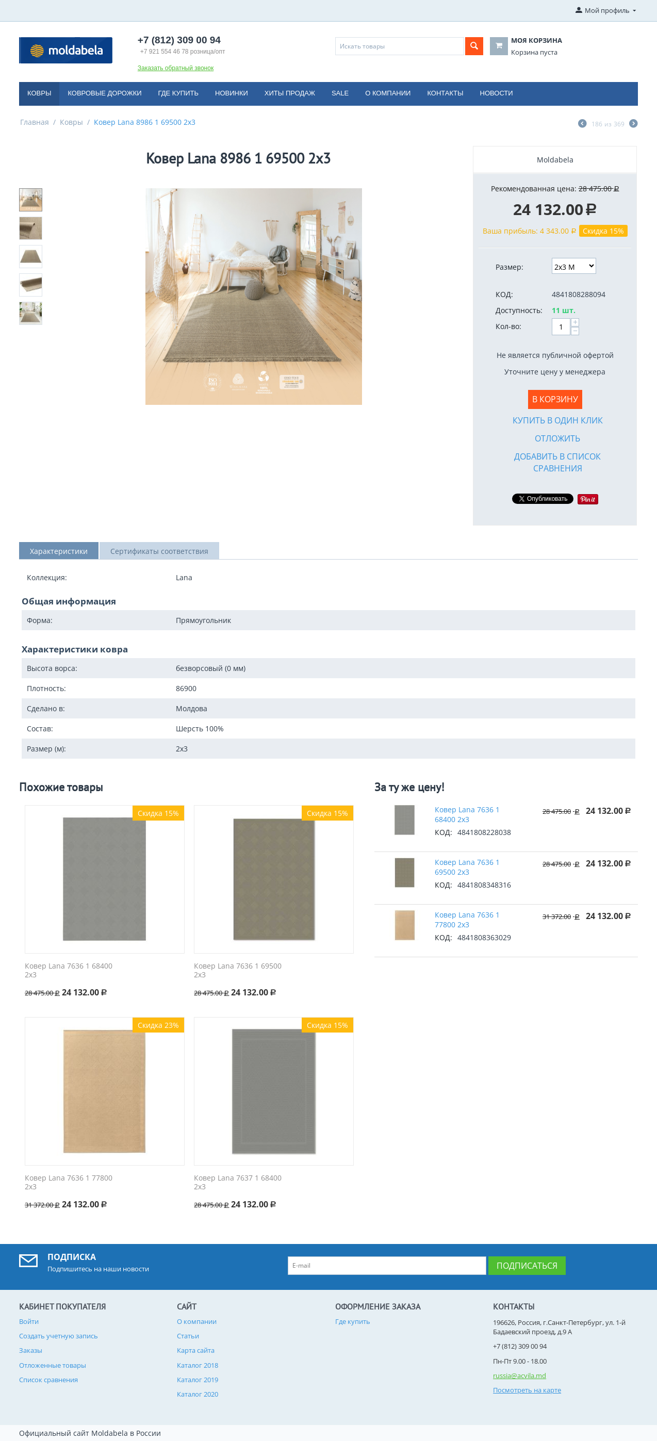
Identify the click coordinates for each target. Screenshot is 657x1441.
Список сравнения (48, 1379)
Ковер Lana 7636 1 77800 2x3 (68, 1182)
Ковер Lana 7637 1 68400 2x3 (238, 1182)
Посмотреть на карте (527, 1390)
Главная (34, 122)
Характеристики (59, 551)
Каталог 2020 (197, 1394)
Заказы (30, 1350)
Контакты (445, 93)
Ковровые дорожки (104, 93)
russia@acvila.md (519, 1375)
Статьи (188, 1335)
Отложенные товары (52, 1365)
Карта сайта (196, 1350)
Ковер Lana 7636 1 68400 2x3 (68, 970)
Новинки (231, 93)
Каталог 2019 (197, 1379)
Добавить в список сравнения (557, 462)
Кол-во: (508, 326)
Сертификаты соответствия (159, 551)
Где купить (178, 93)
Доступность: (519, 310)
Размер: (509, 267)
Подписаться (527, 1265)
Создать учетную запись (58, 1335)
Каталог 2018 (197, 1365)
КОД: (504, 294)
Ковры (39, 93)
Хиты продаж (290, 93)
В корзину (555, 399)
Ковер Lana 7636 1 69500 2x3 (238, 970)
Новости (496, 93)
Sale (340, 93)
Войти (29, 1321)
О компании (387, 93)
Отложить (557, 438)
